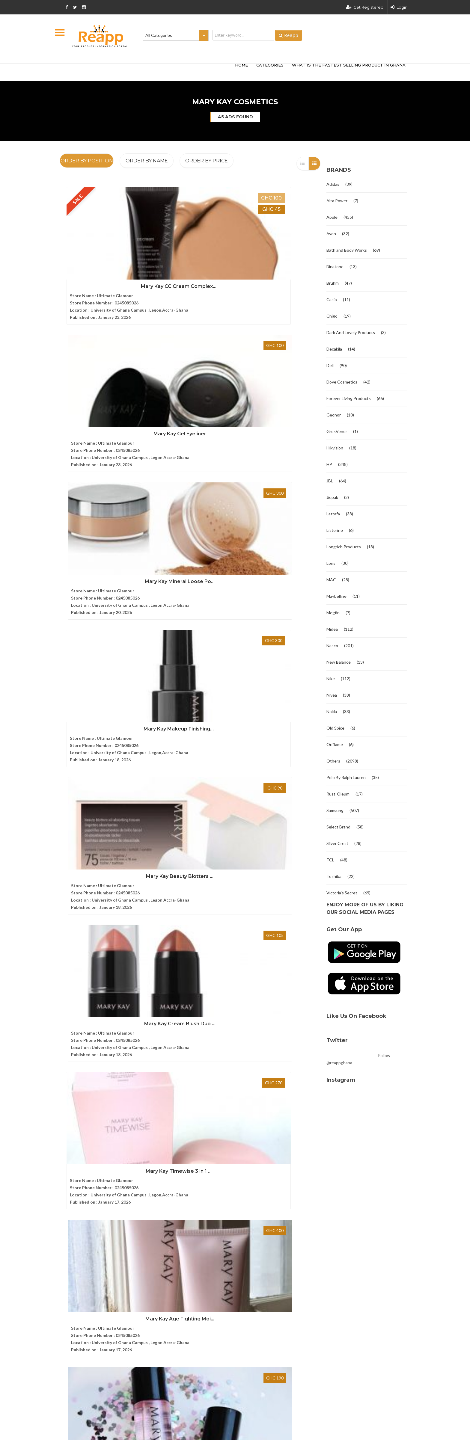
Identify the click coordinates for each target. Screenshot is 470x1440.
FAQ (64, 1176)
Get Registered (364, 7)
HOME (241, 65)
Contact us (70, 1166)
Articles (67, 1186)
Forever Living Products (348, 398)
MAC (331, 579)
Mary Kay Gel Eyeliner (190, 260)
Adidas (332, 184)
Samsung (335, 810)
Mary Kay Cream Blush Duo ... (280, 392)
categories (270, 65)
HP (329, 464)
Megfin (333, 612)
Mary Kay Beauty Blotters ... (190, 392)
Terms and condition (343, 1287)
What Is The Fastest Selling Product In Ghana (349, 65)
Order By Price (206, 161)
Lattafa (333, 513)
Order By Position (87, 161)
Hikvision (334, 447)
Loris (330, 563)
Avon (331, 233)
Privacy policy (393, 1287)
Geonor (333, 414)
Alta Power (336, 200)
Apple (332, 217)
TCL (330, 859)
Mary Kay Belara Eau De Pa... (190, 656)
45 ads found (235, 117)
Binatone (335, 266)
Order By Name (147, 161)
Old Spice (335, 727)
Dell (330, 365)
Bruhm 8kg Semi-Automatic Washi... (248, 1155)
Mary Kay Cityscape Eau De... (100, 656)
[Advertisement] (148, 71)
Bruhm (332, 283)
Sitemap (67, 1196)
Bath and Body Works (346, 250)
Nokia (331, 711)
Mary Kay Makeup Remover (280, 524)
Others (333, 760)
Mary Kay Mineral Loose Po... (280, 260)
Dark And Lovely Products (350, 332)
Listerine (334, 530)
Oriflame (334, 744)
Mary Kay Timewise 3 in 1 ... (100, 524)
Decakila (334, 348)
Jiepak (332, 497)
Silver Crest (337, 843)
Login (399, 7)
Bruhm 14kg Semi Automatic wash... (248, 1215)
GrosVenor (336, 431)
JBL (329, 480)
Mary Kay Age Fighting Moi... (190, 524)
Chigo (332, 316)
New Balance (338, 662)
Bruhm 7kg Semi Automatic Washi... (247, 1185)
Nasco (332, 645)
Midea (332, 629)
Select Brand (338, 826)
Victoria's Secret (341, 892)
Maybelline (336, 596)
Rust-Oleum (338, 793)
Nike (330, 678)
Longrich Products (343, 546)
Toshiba (333, 876)
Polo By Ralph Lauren (346, 777)
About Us (69, 1155)
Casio (331, 299)
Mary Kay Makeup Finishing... (100, 392)
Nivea (331, 695)
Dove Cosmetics (341, 381)
